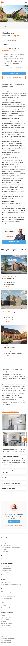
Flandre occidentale (6, 623)
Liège (2, 630)
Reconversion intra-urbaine (8, 594)
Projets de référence (6, 570)
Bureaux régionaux (6, 582)
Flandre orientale (5, 626)
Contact (5, 26)
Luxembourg (4, 634)
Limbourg (3, 632)
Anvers (3, 615)
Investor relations (6, 573)
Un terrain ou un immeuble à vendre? (11, 584)
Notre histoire (5, 566)
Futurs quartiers (5, 543)
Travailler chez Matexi (7, 608)
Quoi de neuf (4, 551)
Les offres (3, 606)
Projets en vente (5, 541)
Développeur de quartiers (8, 592)
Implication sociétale (6, 598)
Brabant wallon (5, 619)
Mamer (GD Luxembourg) (8, 638)
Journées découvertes (7, 545)
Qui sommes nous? (6, 568)
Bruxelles (3, 621)
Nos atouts (4, 549)
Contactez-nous (14, 74)
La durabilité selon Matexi (8, 596)
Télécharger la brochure (14, 77)
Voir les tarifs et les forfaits (10, 411)
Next (25, 439)
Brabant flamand (5, 617)
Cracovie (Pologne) (6, 640)
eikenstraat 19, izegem (10, 40)
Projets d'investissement (7, 559)
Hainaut (3, 628)
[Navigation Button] (26, 2)
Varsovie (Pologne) (6, 642)
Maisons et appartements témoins (10, 547)
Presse (3, 575)
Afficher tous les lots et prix (9, 50)
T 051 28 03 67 (8, 236)
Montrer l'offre (6, 286)
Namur (3, 636)
